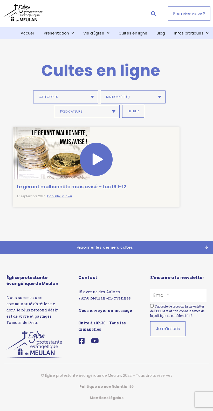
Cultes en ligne (133, 33)
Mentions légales (106, 400)
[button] (153, 13)
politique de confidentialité (173, 319)
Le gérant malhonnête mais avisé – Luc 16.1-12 (38, 177)
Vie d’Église (96, 33)
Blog (161, 33)
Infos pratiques (191, 33)
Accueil (28, 33)
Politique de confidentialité (106, 389)
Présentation (59, 33)
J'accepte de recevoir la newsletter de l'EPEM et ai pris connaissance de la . (177, 314)
